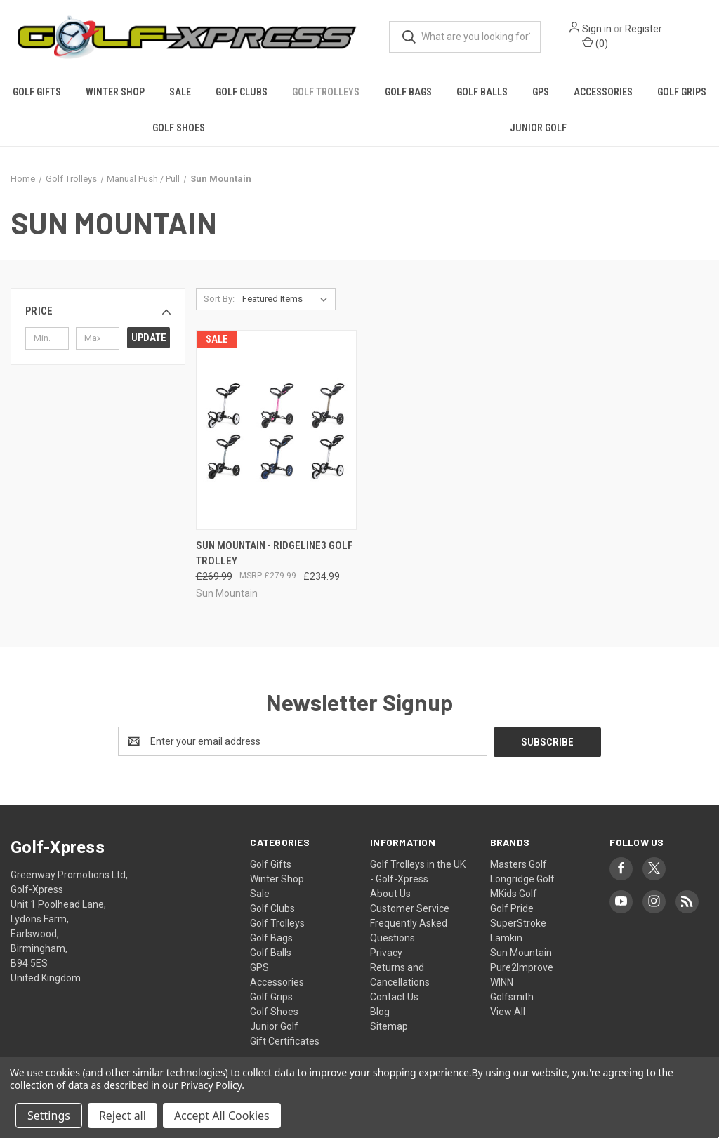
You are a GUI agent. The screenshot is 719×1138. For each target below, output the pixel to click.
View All (507, 1011)
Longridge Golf (522, 878)
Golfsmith (512, 996)
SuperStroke (518, 922)
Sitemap (389, 1025)
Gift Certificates (284, 1040)
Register (643, 28)
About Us (390, 893)
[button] (98, 311)
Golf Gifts (37, 92)
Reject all (122, 1115)
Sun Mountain (521, 952)
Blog (380, 1011)
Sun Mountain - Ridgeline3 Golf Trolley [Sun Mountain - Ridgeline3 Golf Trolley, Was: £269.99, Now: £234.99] (274, 553)
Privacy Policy (211, 1085)
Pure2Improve (521, 966)
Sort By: (219, 298)
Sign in (597, 28)
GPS (540, 92)
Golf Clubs (242, 92)
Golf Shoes (178, 127)
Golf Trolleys (326, 92)
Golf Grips (271, 996)
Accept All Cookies (222, 1115)
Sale (180, 92)
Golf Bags (408, 92)
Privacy (386, 952)
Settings (48, 1115)
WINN (501, 981)
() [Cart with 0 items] (595, 43)
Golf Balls (482, 92)
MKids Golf (513, 893)
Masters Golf (518, 863)
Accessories (603, 92)
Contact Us (394, 996)
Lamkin (506, 937)
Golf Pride (512, 907)
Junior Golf (538, 127)
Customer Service (409, 907)
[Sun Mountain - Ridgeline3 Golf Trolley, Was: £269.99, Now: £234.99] (276, 430)
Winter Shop (115, 92)
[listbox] (287, 299)
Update (148, 337)
